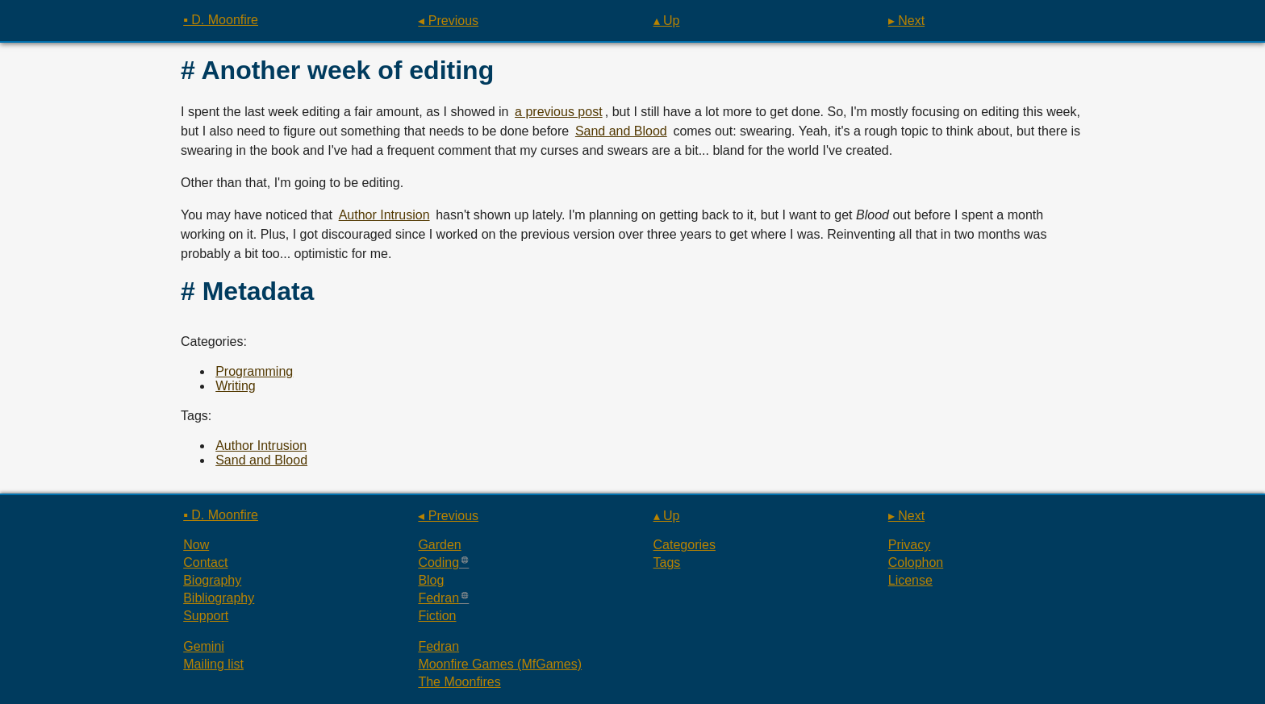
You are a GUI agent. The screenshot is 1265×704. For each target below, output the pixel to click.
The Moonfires (459, 682)
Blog (431, 580)
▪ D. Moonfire (220, 20)
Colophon (916, 562)
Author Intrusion (384, 215)
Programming (254, 371)
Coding (438, 562)
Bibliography (218, 598)
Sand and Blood (621, 131)
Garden (439, 545)
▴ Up (666, 20)
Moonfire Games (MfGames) (500, 664)
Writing (235, 386)
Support (205, 616)
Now (196, 545)
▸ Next (906, 20)
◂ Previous (448, 20)
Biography (212, 580)
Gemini (203, 646)
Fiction (437, 616)
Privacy (909, 545)
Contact (205, 562)
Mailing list (213, 664)
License (910, 580)
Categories (684, 545)
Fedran (438, 598)
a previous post (559, 112)
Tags (667, 562)
